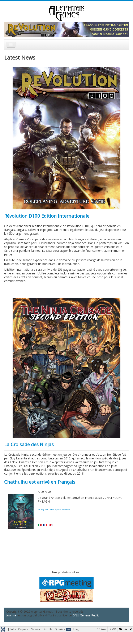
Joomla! (11, 615)
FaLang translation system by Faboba (54, 509)
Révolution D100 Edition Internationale (46, 216)
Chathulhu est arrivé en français (39, 482)
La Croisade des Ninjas (29, 444)
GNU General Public (86, 615)
